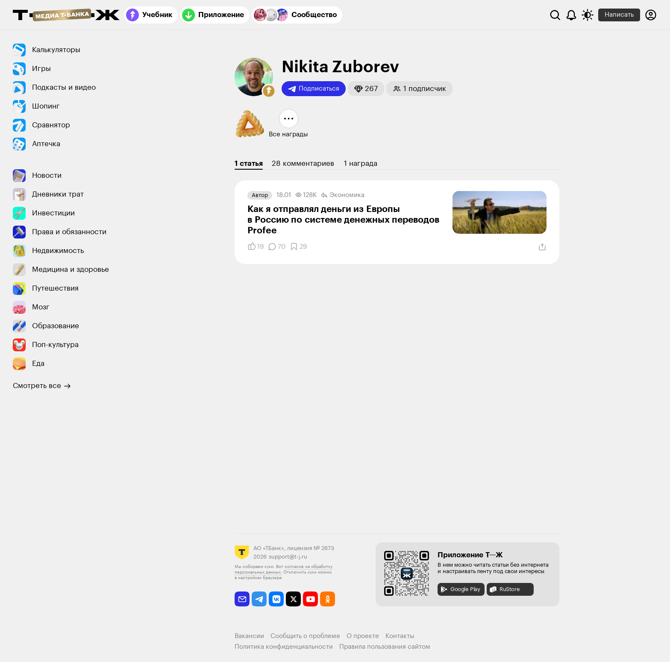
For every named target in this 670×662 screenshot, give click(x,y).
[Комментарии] (277, 246)
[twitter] (293, 598)
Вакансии (249, 636)
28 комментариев (303, 163)
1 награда (360, 163)
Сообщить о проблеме (305, 636)
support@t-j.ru (288, 556)
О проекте (363, 636)
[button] (268, 91)
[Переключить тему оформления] (587, 15)
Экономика (342, 195)
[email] (242, 598)
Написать (619, 15)
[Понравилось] (255, 246)
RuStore (504, 589)
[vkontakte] (276, 598)
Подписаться (313, 89)
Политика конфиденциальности (284, 647)
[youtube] (310, 598)
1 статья (249, 163)
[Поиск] (555, 15)
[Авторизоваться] (650, 15)
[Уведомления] (571, 15)
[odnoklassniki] (327, 598)
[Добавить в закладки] (298, 246)
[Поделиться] (542, 247)
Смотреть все (42, 386)
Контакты (399, 636)
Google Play (460, 589)
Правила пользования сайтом (384, 647)
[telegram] (259, 598)
